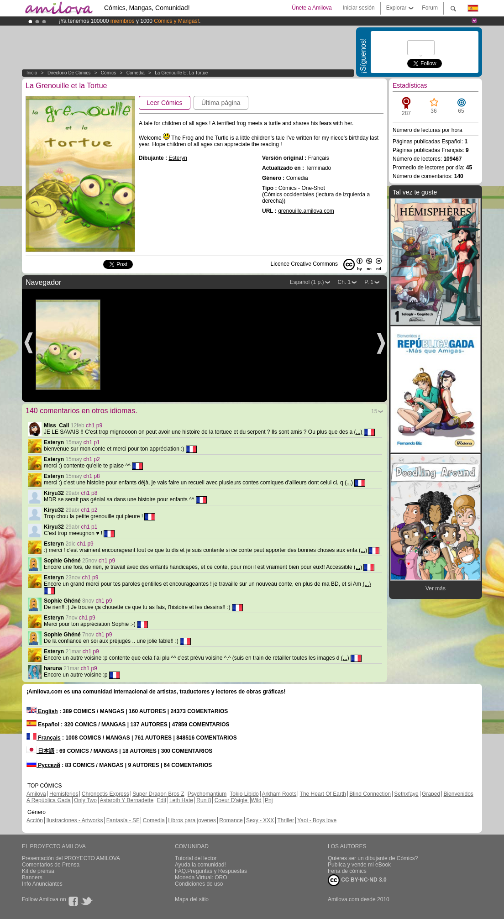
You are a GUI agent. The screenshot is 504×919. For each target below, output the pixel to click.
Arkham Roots (279, 794)
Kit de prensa (38, 871)
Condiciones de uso (199, 884)
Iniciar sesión (359, 8)
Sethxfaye (406, 794)
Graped (431, 794)
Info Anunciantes (42, 884)
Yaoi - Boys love (316, 820)
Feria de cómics (347, 871)
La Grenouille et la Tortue (181, 72)
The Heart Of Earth (323, 794)
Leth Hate (181, 800)
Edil (161, 800)
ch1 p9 (94, 425)
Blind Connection (370, 794)
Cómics (109, 72)
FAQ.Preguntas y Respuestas (211, 871)
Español (42, 724)
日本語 (40, 751)
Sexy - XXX (260, 820)
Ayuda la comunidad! (200, 864)
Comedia (135, 72)
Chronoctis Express (105, 794)
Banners (32, 877)
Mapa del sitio (192, 899)
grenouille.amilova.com (306, 211)
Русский (43, 765)
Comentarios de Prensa (50, 864)
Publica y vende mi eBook (359, 864)
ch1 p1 (92, 442)
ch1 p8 (92, 476)
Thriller (285, 820)
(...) (358, 432)
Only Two (85, 800)
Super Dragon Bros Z (158, 794)
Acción (34, 820)
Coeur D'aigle (232, 800)
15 (374, 411)
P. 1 (368, 282)
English (42, 711)
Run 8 (203, 800)
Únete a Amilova (311, 8)
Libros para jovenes (192, 820)
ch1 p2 (92, 459)
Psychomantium (207, 794)
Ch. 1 (344, 282)
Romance (230, 820)
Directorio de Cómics (68, 72)
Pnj (269, 800)
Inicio (31, 72)
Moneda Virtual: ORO (201, 877)
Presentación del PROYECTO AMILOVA (71, 858)
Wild (256, 800)
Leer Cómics (165, 102)
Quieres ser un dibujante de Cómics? (373, 858)
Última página (221, 102)
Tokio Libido (244, 794)
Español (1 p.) (307, 282)
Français (43, 738)
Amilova (36, 794)
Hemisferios (63, 794)
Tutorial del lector (196, 858)
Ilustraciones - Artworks (74, 820)
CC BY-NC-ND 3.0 (357, 880)
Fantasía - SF (123, 820)
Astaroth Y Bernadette (127, 800)
